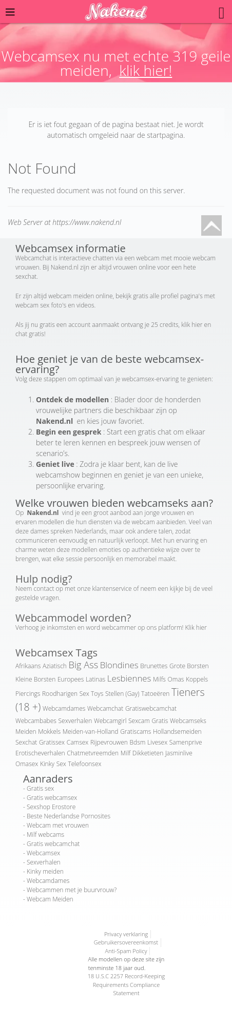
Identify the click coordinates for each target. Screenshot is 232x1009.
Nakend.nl (65, 267)
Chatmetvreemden (93, 753)
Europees (70, 679)
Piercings (27, 693)
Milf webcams (45, 834)
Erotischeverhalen (40, 753)
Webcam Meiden (50, 899)
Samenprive (185, 742)
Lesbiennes (129, 678)
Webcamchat (105, 708)
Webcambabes (35, 720)
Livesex (157, 742)
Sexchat (26, 742)
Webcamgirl (110, 720)
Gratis (159, 720)
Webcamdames (64, 708)
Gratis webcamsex (52, 797)
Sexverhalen (75, 720)
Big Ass (84, 664)
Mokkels (49, 731)
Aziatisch (55, 666)
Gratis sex (40, 788)
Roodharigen (60, 693)
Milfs (159, 679)
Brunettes (153, 666)
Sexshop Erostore (51, 806)
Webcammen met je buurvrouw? (72, 890)
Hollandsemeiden (177, 731)
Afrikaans (28, 666)
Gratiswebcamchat (151, 708)
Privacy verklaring (126, 934)
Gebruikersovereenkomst (126, 942)
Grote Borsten (189, 666)
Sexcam (139, 720)
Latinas (95, 679)
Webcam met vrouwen (58, 825)
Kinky (47, 763)
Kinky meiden (45, 871)
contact (44, 588)
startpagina (165, 135)
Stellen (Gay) (122, 693)
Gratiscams (135, 731)
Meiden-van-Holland (91, 731)
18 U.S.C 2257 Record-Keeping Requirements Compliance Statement (126, 984)
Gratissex (52, 742)
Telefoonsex (84, 763)
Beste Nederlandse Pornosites (68, 816)
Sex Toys (92, 693)
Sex (61, 763)
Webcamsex (43, 853)
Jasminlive (178, 753)
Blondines (119, 665)
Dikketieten (147, 753)
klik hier (191, 324)
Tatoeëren (155, 693)
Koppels (197, 679)
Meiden (25, 731)
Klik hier (196, 627)
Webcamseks (188, 720)
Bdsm (138, 742)
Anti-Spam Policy (126, 951)
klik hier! (145, 70)
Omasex (26, 763)
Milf (125, 753)
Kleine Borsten (35, 679)
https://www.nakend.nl (86, 222)
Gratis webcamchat (53, 843)
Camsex (78, 742)
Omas (176, 679)
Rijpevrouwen (109, 742)
